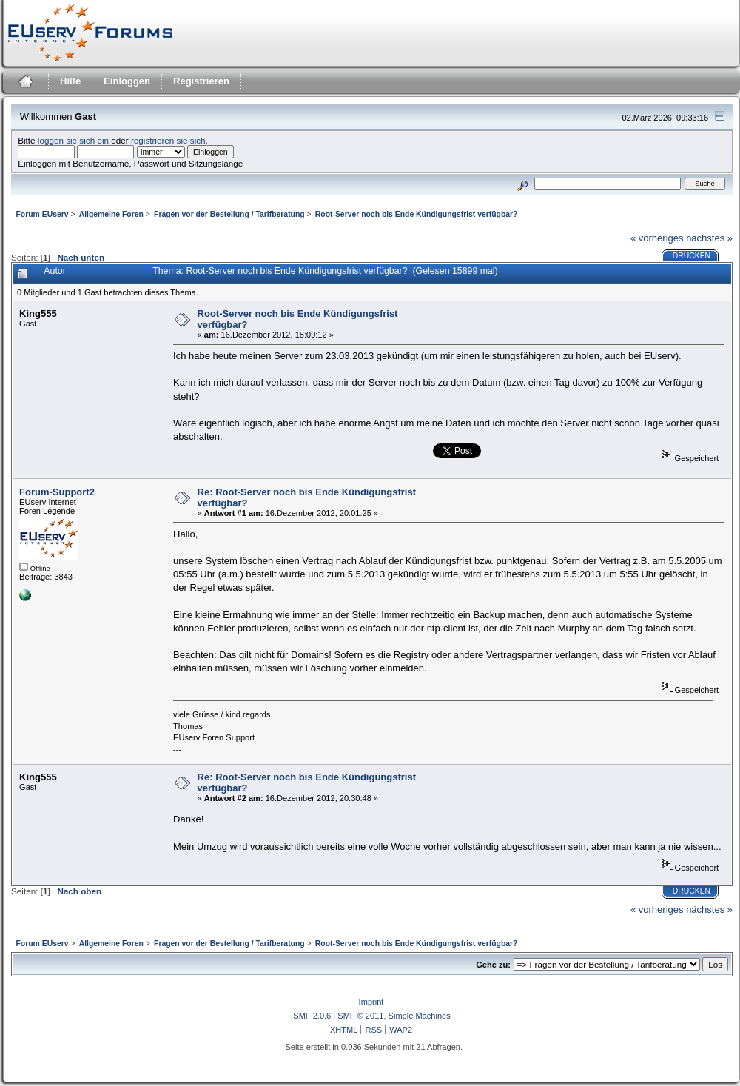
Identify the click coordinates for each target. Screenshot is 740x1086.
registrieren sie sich (168, 140)
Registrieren (201, 81)
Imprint (371, 1001)
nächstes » (709, 238)
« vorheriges (657, 238)
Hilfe (70, 81)
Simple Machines (419, 1015)
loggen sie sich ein (73, 140)
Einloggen (127, 81)
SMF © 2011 (360, 1015)
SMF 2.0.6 (312, 1015)
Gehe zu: (493, 964)
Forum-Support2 (57, 491)
